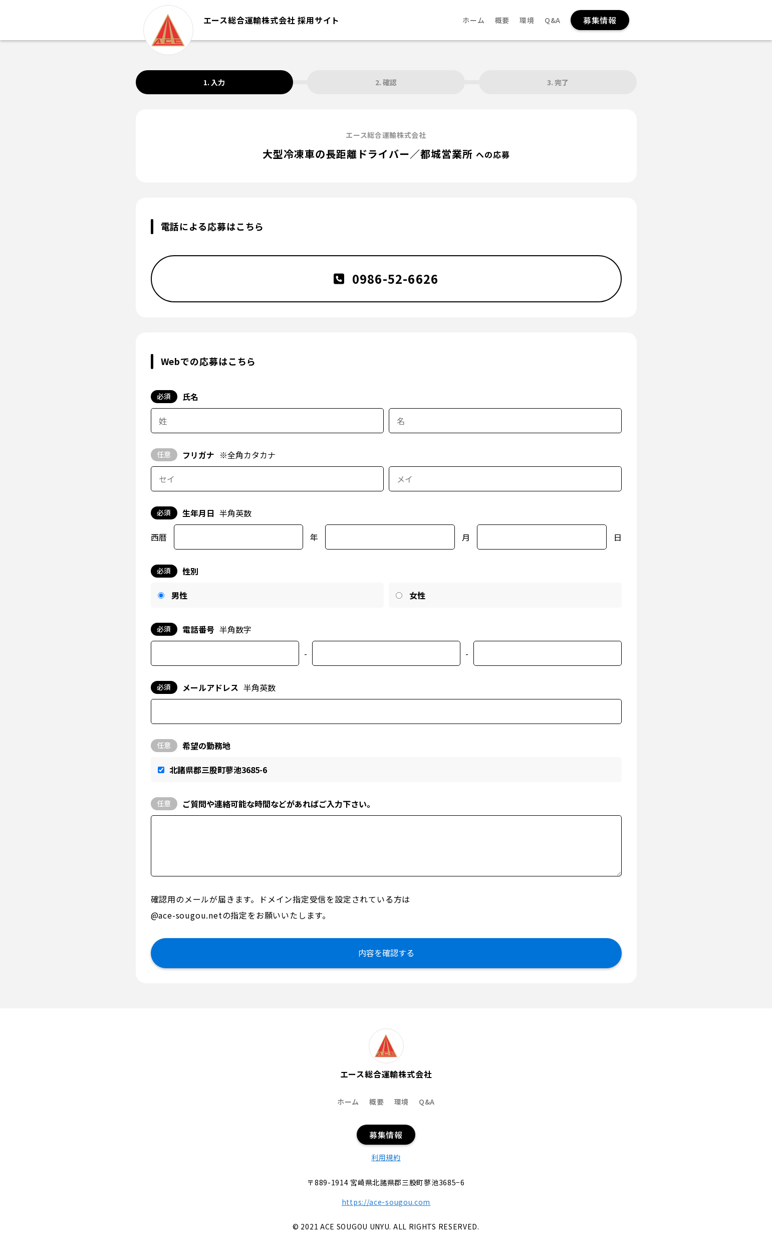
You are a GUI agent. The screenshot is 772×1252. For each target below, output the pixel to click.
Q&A (553, 20)
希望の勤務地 (190, 745)
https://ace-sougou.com (386, 1202)
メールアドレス (213, 687)
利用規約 (386, 1157)
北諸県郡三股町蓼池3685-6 (218, 769)
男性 (179, 595)
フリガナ (213, 454)
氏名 (174, 396)
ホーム (473, 20)
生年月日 (201, 512)
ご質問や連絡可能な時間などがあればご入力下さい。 (263, 803)
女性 (417, 595)
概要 (502, 20)
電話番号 (201, 629)
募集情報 (600, 20)
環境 (527, 20)
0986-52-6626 (386, 278)
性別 (174, 571)
